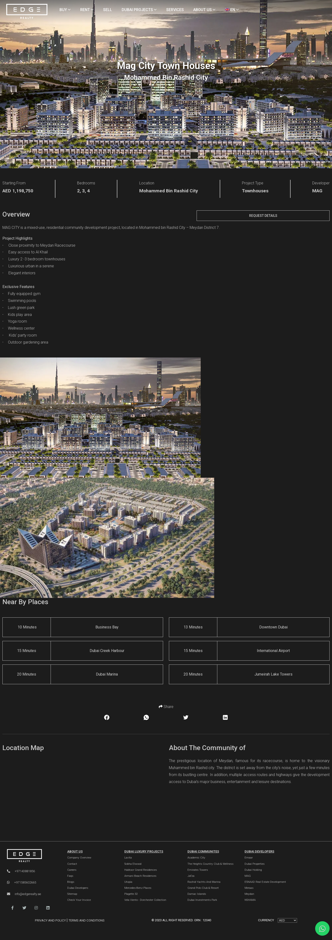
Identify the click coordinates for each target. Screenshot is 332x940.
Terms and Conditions (87, 920)
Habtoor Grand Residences (140, 869)
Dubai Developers (259, 851)
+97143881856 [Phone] (21, 871)
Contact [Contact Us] (72, 863)
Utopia (128, 882)
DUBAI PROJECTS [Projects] (139, 9)
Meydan (249, 894)
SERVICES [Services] (175, 9)
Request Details (263, 216)
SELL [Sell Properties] (107, 9)
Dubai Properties (255, 863)
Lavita (128, 857)
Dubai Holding (253, 869)
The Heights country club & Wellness (210, 863)
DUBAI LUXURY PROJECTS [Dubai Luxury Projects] (143, 851)
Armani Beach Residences (140, 875)
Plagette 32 (131, 894)
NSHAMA (250, 900)
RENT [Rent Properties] (86, 9)
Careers (71, 869)
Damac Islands (196, 894)
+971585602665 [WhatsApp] (21, 882)
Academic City (196, 857)
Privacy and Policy (50, 920)
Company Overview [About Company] (79, 857)
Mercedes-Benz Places (137, 888)
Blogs (70, 882)
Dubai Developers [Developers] (77, 888)
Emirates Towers (197, 869)
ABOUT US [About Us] (204, 9)
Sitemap (72, 894)
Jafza (190, 875)
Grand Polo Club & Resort (203, 888)
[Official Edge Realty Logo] (32, 855)
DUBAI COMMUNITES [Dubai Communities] (203, 851)
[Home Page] (26, 11)
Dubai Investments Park (202, 900)
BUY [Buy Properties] (65, 9)
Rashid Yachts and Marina (203, 882)
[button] (12, 907)
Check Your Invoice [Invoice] (79, 900)
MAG (248, 875)
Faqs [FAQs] (70, 875)
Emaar (249, 857)
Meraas (249, 888)
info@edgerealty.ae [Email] (24, 894)
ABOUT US (75, 851)
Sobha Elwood (132, 863)
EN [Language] (232, 9)
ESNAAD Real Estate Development (265, 882)
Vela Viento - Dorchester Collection (145, 900)
